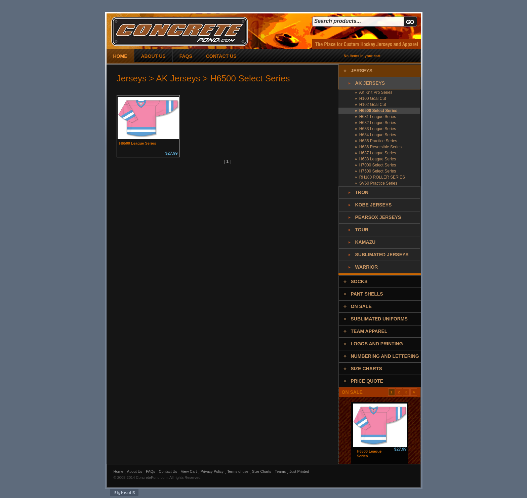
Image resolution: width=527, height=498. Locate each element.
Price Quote (367, 381)
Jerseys (362, 70)
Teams (280, 471)
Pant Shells (367, 294)
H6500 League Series (137, 143)
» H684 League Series (375, 134)
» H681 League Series (375, 116)
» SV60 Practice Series (376, 183)
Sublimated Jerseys (382, 254)
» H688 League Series (375, 159)
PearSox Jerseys (378, 217)
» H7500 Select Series (375, 171)
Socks (359, 281)
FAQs (150, 471)
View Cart (189, 471)
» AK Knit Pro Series (374, 92)
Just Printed (299, 471)
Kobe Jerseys (373, 204)
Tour (361, 229)
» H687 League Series (375, 153)
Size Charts (366, 368)
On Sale (361, 306)
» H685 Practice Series (376, 141)
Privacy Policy (212, 471)
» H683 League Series (375, 128)
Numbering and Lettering (385, 356)
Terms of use (237, 471)
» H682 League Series (375, 122)
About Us (134, 471)
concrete (179, 31)
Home (118, 471)
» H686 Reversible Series (378, 147)
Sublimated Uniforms (379, 318)
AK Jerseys (370, 83)
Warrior (366, 267)
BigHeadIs (124, 492)
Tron (362, 192)
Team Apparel (369, 331)
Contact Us (168, 471)
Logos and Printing (377, 343)
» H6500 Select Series (376, 110)
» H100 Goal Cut (370, 98)
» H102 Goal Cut (370, 104)
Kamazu (365, 242)
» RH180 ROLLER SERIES (380, 177)
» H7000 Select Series (375, 165)
